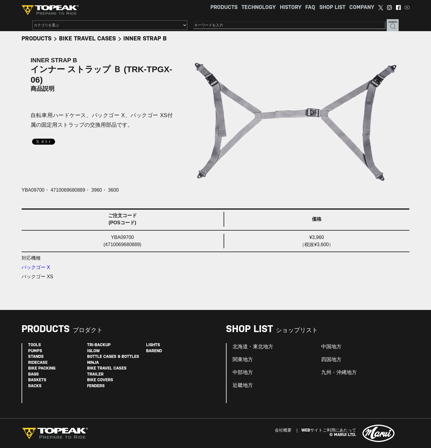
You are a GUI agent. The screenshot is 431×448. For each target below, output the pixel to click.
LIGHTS (153, 345)
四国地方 (331, 359)
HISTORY (290, 7)
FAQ (310, 7)
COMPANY (361, 7)
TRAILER (95, 374)
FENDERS (96, 386)
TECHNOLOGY (259, 7)
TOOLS (34, 345)
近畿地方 (243, 385)
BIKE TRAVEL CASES (87, 39)
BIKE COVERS (100, 380)
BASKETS (37, 380)
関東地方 (243, 359)
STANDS (36, 357)
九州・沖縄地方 (339, 372)
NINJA (93, 363)
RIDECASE (38, 363)
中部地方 (243, 372)
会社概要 (283, 430)
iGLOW (93, 351)
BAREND (154, 351)
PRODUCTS (224, 7)
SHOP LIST (332, 7)
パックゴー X (36, 267)
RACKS (35, 386)
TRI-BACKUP (99, 345)
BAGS (33, 374)
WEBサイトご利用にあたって (328, 430)
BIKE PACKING (41, 368)
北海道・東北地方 (253, 346)
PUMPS (35, 351)
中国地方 (331, 346)
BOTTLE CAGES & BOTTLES (113, 357)
